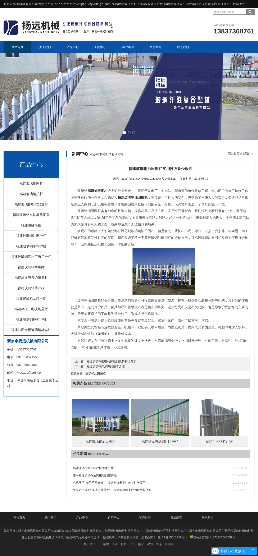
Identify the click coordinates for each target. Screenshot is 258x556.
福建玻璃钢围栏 (31, 183)
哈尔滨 (168, 544)
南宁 (141, 544)
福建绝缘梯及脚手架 (31, 298)
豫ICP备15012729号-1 (172, 537)
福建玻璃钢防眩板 (31, 288)
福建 (106, 544)
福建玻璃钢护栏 (31, 194)
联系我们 (207, 517)
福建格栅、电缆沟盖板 (31, 309)
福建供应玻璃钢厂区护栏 (159, 441)
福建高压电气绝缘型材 (31, 277)
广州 (132, 544)
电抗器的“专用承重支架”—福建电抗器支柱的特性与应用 (109, 482)
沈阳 (150, 544)
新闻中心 (249, 153)
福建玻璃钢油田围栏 (100, 441)
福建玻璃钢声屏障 (31, 267)
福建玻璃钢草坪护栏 (31, 246)
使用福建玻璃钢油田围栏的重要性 (95, 475)
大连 (159, 544)
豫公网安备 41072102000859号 (212, 537)
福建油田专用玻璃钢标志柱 (31, 330)
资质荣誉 (176, 517)
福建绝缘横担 (31, 225)
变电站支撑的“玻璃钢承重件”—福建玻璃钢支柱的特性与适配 (112, 490)
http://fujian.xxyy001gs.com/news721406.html (149, 178)
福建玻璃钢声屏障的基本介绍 (106, 366)
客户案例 (145, 517)
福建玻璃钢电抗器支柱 (31, 204)
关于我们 (50, 517)
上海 (115, 544)
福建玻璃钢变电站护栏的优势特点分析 (111, 361)
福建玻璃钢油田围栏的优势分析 (93, 468)
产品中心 (82, 517)
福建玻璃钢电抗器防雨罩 (31, 215)
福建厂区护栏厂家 (219, 441)
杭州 (124, 544)
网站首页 (234, 153)
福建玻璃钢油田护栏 (31, 236)
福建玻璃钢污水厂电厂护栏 (31, 256)
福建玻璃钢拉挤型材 (31, 319)
